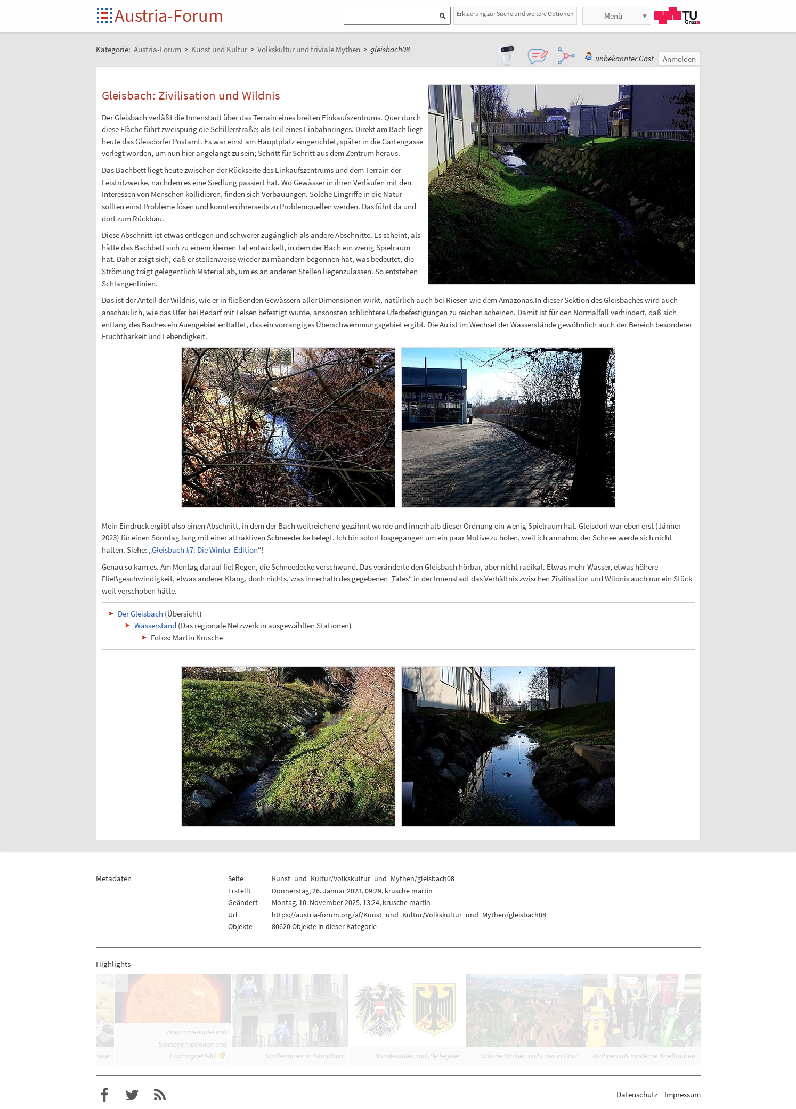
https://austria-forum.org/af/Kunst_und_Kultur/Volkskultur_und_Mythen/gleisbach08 (409, 914)
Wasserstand (155, 625)
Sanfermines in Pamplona (304, 1056)
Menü (613, 16)
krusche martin (409, 891)
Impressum (682, 1094)
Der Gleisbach (140, 614)
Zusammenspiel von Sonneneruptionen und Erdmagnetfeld (192, 1044)
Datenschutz (636, 1094)
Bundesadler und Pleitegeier (418, 1056)
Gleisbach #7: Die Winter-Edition (205, 550)
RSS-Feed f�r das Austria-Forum (159, 1095)
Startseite (105, 16)
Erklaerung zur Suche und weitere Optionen (515, 14)
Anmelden (679, 59)
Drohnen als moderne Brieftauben (643, 1056)
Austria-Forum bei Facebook (104, 1095)
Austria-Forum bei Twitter (132, 1095)
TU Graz (677, 15)
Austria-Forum (169, 15)
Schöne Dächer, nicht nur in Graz (529, 1056)
